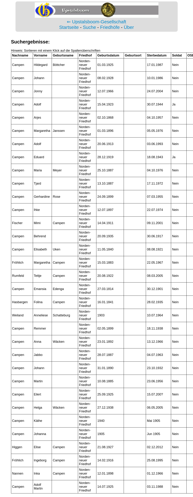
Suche (89, 27)
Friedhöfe (110, 27)
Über (129, 27)
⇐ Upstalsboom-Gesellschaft (96, 21)
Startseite (69, 27)
